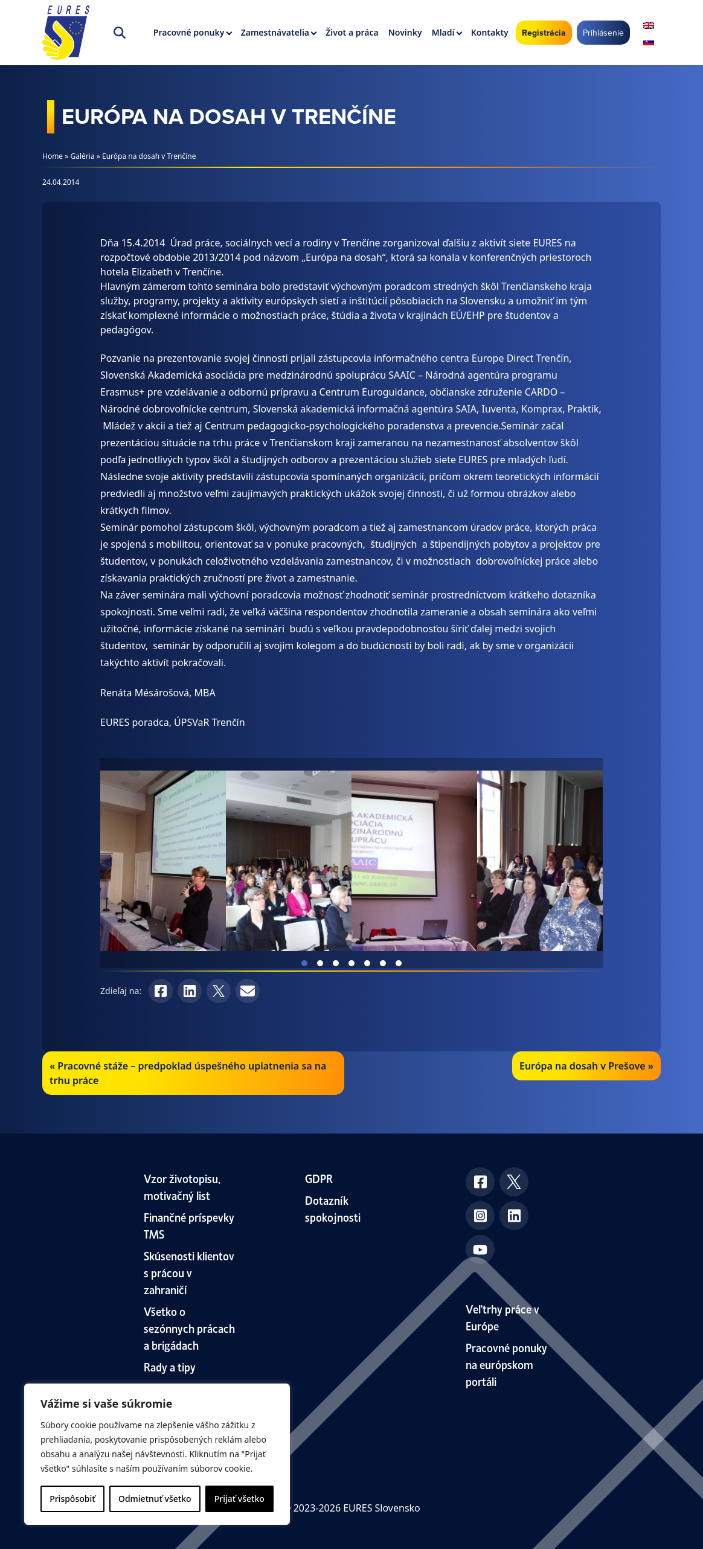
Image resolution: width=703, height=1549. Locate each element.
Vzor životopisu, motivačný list (182, 1186)
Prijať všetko (239, 1498)
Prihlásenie (603, 33)
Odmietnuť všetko (154, 1498)
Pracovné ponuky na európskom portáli (506, 1363)
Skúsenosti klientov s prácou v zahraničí (189, 1272)
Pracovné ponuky (189, 32)
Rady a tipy (170, 1366)
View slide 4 (351, 963)
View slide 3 (336, 963)
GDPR (319, 1177)
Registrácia (544, 33)
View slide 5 (367, 963)
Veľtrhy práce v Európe (502, 1317)
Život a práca (352, 32)
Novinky (405, 32)
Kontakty (490, 32)
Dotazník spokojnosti (333, 1208)
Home (52, 156)
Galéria (83, 156)
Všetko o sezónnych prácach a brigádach (189, 1327)
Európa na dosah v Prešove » (586, 1066)
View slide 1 (304, 963)
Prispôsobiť (72, 1498)
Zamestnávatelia (275, 32)
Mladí (443, 32)
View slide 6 (383, 963)
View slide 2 (320, 963)
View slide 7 (399, 963)
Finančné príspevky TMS (189, 1225)
